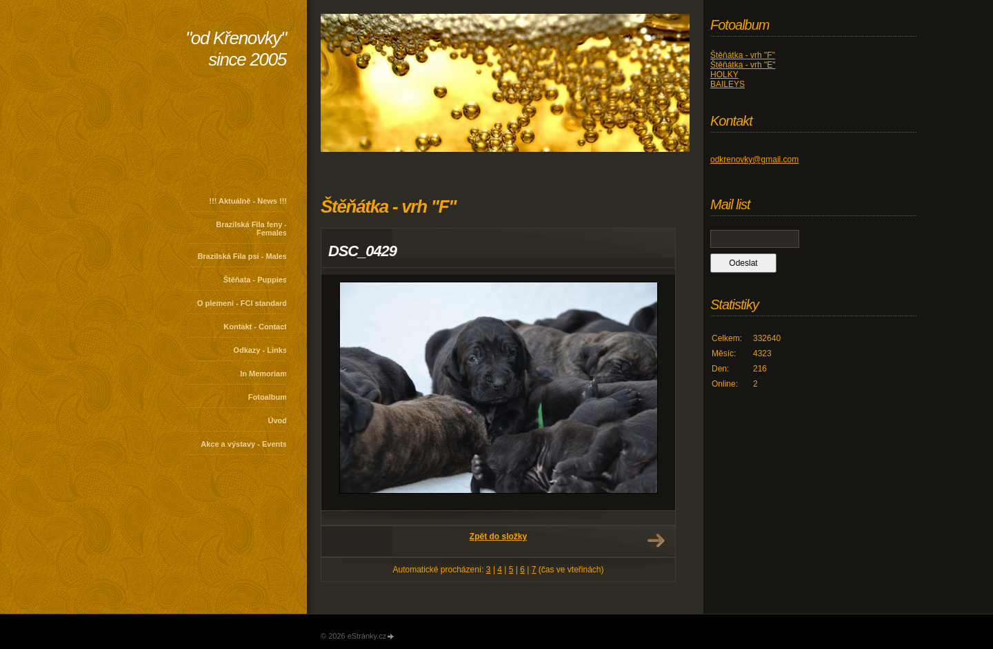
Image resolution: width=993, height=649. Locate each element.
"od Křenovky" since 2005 (235, 49)
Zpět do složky (498, 536)
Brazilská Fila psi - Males (242, 256)
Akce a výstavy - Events (244, 444)
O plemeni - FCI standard (242, 303)
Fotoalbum (267, 397)
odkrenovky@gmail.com (754, 159)
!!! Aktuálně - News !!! (248, 201)
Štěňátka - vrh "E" (743, 65)
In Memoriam (263, 373)
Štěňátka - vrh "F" (742, 55)
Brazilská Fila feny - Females (251, 228)
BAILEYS (727, 84)
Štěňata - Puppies (255, 279)
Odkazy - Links (260, 350)
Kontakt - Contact (255, 326)
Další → (655, 540)
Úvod (278, 420)
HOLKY (724, 74)
